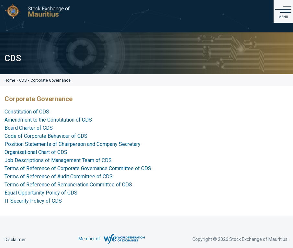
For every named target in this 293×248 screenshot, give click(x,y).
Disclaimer (15, 239)
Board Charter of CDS (29, 128)
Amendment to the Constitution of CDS (48, 120)
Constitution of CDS (27, 112)
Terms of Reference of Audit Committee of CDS (59, 176)
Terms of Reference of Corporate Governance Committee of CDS (78, 168)
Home (10, 80)
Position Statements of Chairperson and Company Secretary (73, 144)
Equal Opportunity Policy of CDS (41, 193)
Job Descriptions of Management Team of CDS (58, 160)
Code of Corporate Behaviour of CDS (46, 136)
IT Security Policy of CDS (33, 201)
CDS (23, 80)
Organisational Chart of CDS (36, 152)
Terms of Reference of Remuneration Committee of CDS (68, 185)
